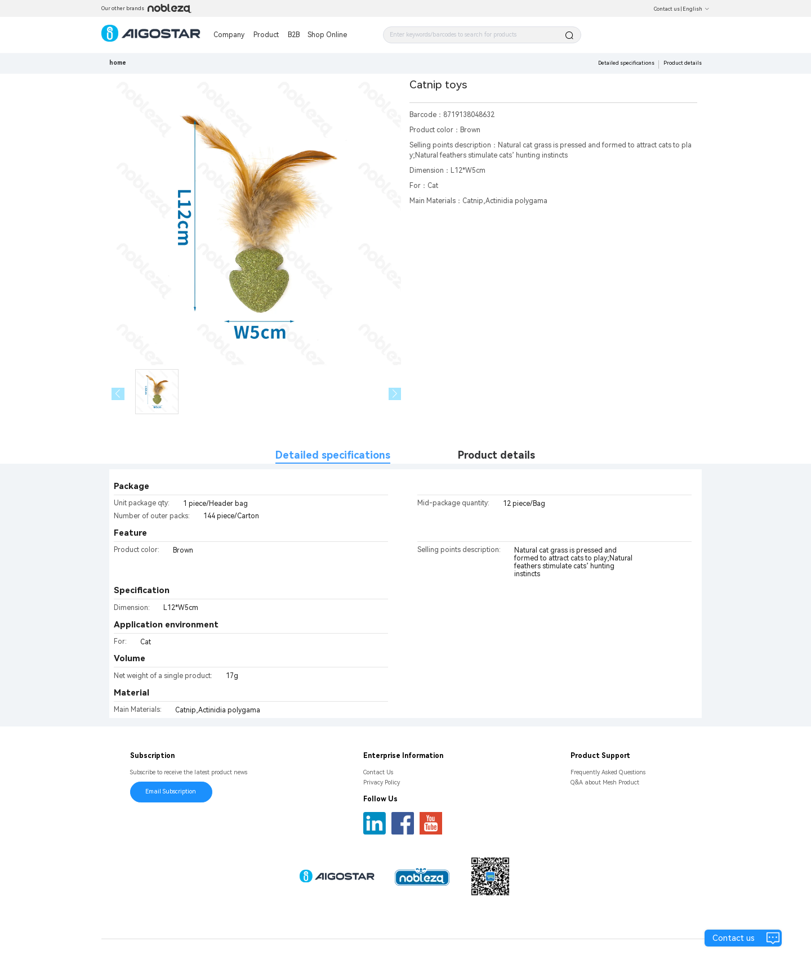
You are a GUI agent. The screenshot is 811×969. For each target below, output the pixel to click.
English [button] (696, 9)
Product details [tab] (496, 455)
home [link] (117, 62)
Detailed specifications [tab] (332, 455)
